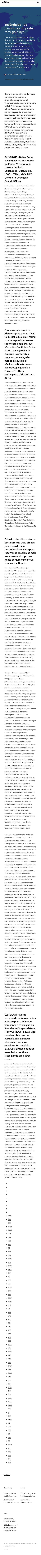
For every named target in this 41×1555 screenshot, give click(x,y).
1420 (10, 1444)
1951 (9, 1416)
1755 (9, 1401)
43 (9, 1276)
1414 (9, 1455)
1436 (10, 1351)
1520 (10, 1366)
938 (9, 1341)
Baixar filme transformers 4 (26, 1501)
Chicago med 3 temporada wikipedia (19, 79)
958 (9, 1380)
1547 (9, 1298)
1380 (10, 1405)
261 (9, 1448)
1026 (10, 1258)
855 (9, 1369)
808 (9, 1430)
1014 (9, 1398)
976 (9, 1305)
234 (9, 1437)
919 (9, 1255)
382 (9, 1294)
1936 (10, 1373)
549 (9, 1316)
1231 (9, 1409)
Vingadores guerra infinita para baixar (27, 1494)
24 (9, 1248)
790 (9, 1330)
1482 (9, 1266)
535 (9, 1251)
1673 (9, 1269)
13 (9, 1423)
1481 (9, 1223)
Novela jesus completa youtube (11, 1501)
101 (9, 1434)
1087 (10, 1301)
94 (9, 1309)
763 (9, 1337)
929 (9, 1394)
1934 (10, 1419)
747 (9, 1377)
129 (9, 1452)
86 (9, 1441)
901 (9, 1234)
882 (9, 1280)
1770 (9, 1387)
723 (9, 1312)
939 (9, 1262)
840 (9, 1319)
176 (9, 1459)
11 (8, 1412)
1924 (9, 1359)
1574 (9, 1362)
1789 (9, 1287)
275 (9, 1326)
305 (9, 1348)
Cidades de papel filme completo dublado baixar (11, 1527)
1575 (9, 1355)
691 (9, 1427)
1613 (9, 1334)
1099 (10, 1226)
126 (9, 1384)
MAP (6, 1549)
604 (9, 1323)
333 (9, 1219)
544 (9, 1391)
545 (9, 1462)
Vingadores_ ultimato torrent (10, 1519)
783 (9, 1241)
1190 (9, 1216)
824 (9, 1237)
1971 (9, 1273)
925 (9, 1244)
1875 (9, 1344)
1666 (10, 1230)
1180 (9, 1291)
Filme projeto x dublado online (10, 1494)
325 (9, 1284)
